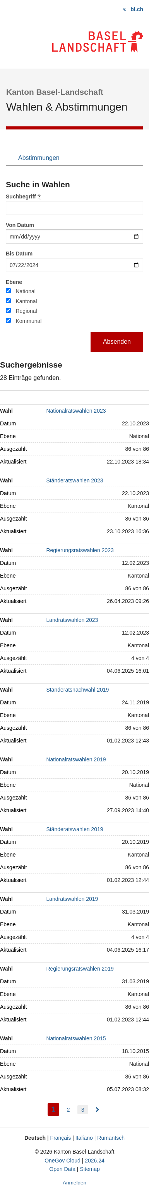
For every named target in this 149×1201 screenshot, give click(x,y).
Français (60, 1138)
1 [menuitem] (55, 1108)
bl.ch (136, 9)
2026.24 (94, 1160)
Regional (26, 311)
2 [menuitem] (68, 1110)
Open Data (62, 1169)
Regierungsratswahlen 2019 (79, 969)
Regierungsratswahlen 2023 (79, 550)
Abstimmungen (39, 158)
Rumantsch (111, 1138)
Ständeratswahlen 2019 (74, 829)
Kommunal (28, 321)
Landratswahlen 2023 (72, 620)
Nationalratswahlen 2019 (76, 759)
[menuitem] (97, 1109)
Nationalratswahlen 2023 (76, 411)
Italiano (84, 1138)
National (25, 291)
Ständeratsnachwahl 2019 (77, 690)
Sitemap (89, 1169)
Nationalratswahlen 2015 (76, 1038)
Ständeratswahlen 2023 (74, 480)
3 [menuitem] (82, 1110)
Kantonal (26, 301)
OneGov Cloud (62, 1160)
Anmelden (74, 1183)
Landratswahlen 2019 (72, 899)
